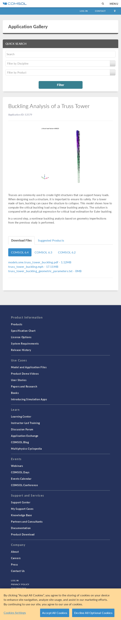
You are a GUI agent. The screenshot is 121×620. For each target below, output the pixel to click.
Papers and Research (24, 386)
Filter (60, 85)
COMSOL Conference (24, 485)
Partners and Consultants (27, 521)
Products (16, 324)
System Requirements (25, 343)
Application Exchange (24, 436)
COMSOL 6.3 (43, 252)
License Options (21, 337)
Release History (21, 350)
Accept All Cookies (54, 613)
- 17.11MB (33, 266)
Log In (84, 11)
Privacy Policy (20, 584)
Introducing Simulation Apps (29, 399)
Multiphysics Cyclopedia (26, 448)
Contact (100, 11)
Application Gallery (28, 26)
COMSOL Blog (20, 442)
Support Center (20, 502)
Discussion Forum (22, 429)
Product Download (23, 534)
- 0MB (44, 271)
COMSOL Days (20, 472)
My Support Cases (22, 509)
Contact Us (18, 571)
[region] (60, 604)
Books (15, 393)
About (15, 551)
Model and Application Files (29, 367)
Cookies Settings (15, 612)
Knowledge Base (21, 515)
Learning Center (21, 416)
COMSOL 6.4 (20, 252)
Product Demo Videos (25, 373)
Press (14, 564)
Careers (16, 558)
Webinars (17, 466)
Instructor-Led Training (25, 423)
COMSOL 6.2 (67, 252)
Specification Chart (23, 330)
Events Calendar (21, 478)
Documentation (21, 528)
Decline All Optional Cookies (93, 613)
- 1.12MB (39, 262)
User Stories (18, 380)
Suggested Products (51, 240)
